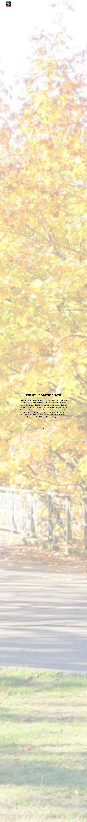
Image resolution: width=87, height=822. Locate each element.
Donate (58, 4)
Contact (78, 4)
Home (22, 4)
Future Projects (68, 4)
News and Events (49, 4)
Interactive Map (30, 4)
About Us (40, 4)
